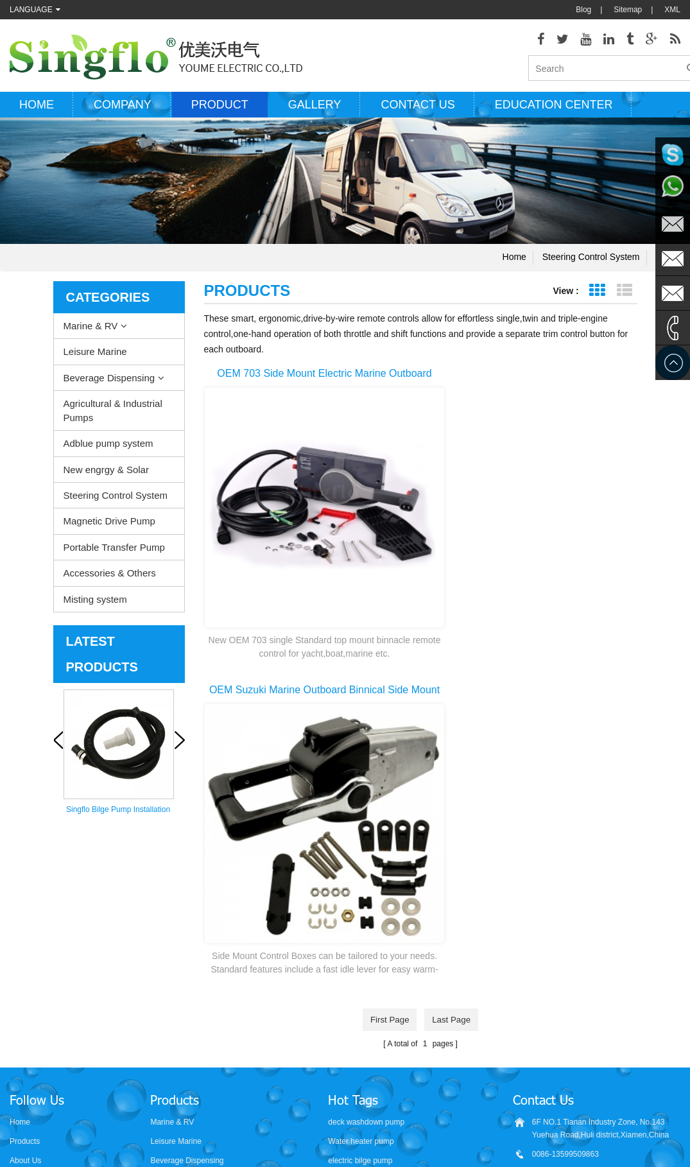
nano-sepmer (243, 1122)
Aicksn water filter (364, 1122)
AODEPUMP (300, 1122)
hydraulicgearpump (488, 1122)
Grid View (597, 297)
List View (625, 297)
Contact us (417, 111)
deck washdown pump (366, 896)
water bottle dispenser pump (376, 1050)
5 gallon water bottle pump (373, 1070)
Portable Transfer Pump (114, 553)
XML (672, 9)
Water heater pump (360, 916)
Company (122, 111)
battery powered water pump (377, 1012)
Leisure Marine (95, 358)
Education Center (554, 111)
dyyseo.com (467, 1147)
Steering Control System (591, 263)
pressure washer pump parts (377, 973)
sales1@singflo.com (566, 1005)
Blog (583, 9)
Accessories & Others (110, 580)
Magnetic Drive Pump (109, 528)
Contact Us (28, 954)
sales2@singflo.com (566, 1025)
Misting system (95, 605)
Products (25, 916)
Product (219, 111)
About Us (25, 935)
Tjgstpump (425, 1122)
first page (387, 595)
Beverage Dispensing (109, 384)
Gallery (314, 111)
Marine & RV (91, 332)
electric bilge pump (360, 935)
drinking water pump (362, 1031)
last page (453, 595)
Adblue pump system (108, 450)
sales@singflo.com (564, 986)
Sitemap (628, 9)
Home (36, 111)
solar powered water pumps (375, 993)
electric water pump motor (372, 954)
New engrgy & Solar (106, 476)
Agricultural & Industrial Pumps (113, 417)
